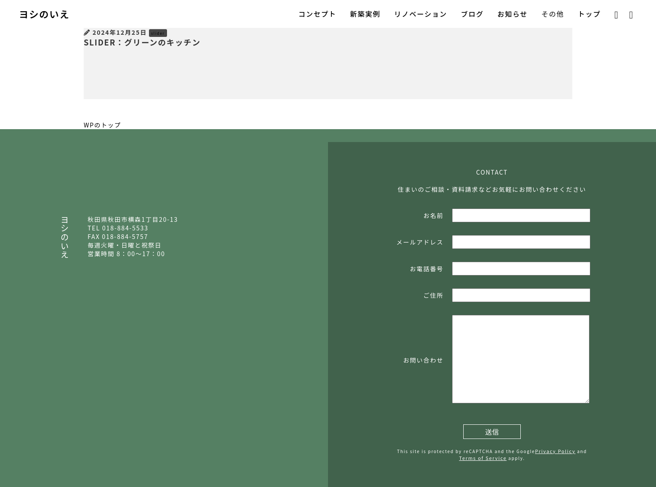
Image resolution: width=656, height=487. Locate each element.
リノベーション (420, 14)
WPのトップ (102, 125)
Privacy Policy (555, 451)
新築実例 (365, 14)
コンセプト (317, 14)
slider (158, 33)
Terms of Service (483, 457)
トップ (589, 14)
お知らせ (513, 14)
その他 (552, 14)
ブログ (472, 14)
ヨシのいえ (44, 14)
